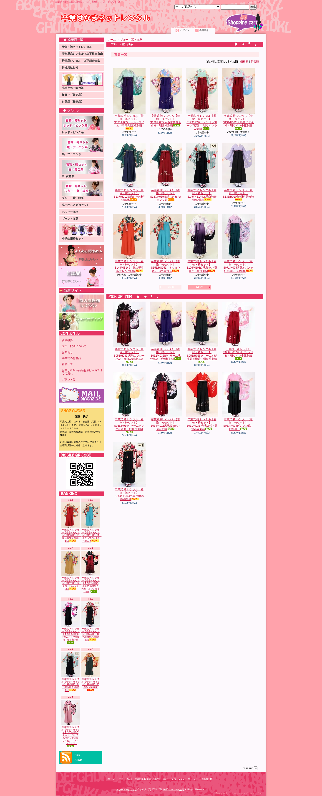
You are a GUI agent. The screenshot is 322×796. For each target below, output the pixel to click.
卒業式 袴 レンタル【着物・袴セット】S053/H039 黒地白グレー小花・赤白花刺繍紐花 (129, 332)
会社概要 (67, 340)
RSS (77, 754)
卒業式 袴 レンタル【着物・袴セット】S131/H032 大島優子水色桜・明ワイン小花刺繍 (238, 99)
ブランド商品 (70, 218)
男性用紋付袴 (70, 67)
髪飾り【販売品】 (73, 94)
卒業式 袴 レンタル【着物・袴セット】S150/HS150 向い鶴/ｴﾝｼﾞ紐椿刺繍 (71, 522)
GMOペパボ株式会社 (173, 789)
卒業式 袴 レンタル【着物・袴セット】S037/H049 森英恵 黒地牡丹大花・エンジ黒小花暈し (90, 572)
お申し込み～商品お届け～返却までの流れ (82, 372)
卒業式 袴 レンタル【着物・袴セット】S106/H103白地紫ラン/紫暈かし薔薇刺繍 (202, 243)
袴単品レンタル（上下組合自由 (81, 60)
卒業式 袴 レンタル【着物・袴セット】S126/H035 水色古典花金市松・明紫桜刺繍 (165, 97)
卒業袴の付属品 (71, 358)
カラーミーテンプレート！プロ (245, 793)
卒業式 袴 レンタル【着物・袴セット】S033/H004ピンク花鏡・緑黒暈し (238, 401)
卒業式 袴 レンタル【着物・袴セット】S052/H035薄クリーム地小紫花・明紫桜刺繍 (165, 331)
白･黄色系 (82, 169)
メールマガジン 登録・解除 (81, 395)
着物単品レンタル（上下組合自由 (82, 53)
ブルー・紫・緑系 (82, 190)
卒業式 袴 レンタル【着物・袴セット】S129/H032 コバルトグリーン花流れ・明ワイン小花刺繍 (202, 99)
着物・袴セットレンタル (77, 46)
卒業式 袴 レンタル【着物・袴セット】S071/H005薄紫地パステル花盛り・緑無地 (238, 243)
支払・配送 (125, 779)
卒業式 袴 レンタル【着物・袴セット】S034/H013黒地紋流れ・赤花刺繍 (165, 401)
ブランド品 (68, 379)
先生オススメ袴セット (75, 205)
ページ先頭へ (250, 768)
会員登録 (204, 30)
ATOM (78, 759)
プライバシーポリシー (184, 779)
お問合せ (261, 2)
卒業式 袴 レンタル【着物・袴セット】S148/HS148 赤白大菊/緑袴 (90, 671)
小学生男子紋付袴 (82, 81)
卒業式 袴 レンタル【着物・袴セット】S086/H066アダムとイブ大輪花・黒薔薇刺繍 (70, 622)
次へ (199, 287)
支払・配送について (97, 29)
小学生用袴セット (82, 232)
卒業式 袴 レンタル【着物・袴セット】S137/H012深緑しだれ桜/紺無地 (129, 172)
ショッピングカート (244, 22)
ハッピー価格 (70, 212)
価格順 (244, 61)
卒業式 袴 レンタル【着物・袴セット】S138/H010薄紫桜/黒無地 (238, 172)
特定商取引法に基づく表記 (151, 779)
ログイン (184, 30)
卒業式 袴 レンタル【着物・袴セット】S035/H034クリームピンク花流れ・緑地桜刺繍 (129, 402)
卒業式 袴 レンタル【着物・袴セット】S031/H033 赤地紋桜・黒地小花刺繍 (202, 401)
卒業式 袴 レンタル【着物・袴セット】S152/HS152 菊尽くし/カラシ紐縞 (71, 571)
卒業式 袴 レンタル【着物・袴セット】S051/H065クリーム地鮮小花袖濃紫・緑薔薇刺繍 (202, 332)
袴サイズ (67, 364)
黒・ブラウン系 (82, 147)
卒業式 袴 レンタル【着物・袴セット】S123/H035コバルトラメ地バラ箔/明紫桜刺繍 (129, 99)
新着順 (255, 61)
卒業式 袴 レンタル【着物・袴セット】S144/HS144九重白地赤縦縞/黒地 (90, 621)
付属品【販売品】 (73, 101)
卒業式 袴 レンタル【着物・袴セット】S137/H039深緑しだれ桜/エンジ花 (165, 172)
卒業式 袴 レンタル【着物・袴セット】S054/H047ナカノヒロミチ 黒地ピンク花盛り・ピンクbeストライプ (70, 724)
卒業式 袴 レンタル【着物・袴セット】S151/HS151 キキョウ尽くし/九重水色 (91, 522)
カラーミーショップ (126, 789)
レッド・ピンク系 (82, 125)
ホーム (250, 2)
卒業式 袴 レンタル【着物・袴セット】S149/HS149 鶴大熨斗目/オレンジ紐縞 (129, 243)
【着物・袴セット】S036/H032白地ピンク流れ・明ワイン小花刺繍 (238, 331)
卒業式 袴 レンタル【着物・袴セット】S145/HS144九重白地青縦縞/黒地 (70, 672)
